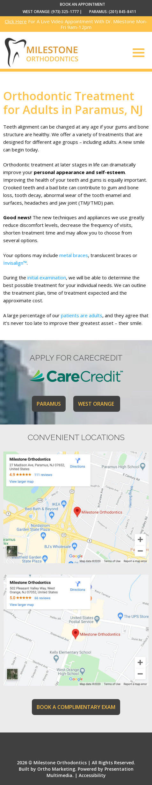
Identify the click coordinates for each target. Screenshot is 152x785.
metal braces (73, 255)
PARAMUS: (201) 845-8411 (112, 11)
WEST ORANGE (96, 403)
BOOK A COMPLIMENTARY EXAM (76, 707)
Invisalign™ (15, 263)
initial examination (46, 277)
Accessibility (92, 775)
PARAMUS (49, 403)
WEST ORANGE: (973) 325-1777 (51, 11)
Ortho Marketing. (56, 769)
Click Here (16, 21)
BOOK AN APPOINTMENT (82, 4)
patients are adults (81, 315)
